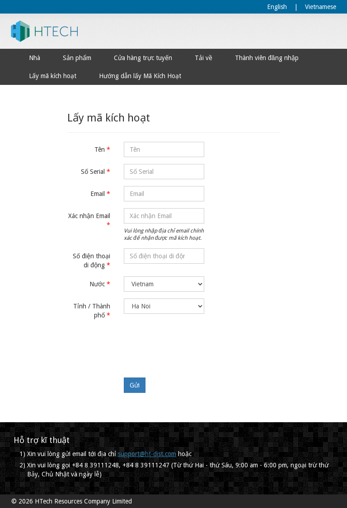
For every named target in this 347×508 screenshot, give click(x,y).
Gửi (135, 385)
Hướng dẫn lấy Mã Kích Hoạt (140, 75)
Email (97, 193)
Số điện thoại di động (91, 260)
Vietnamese (320, 6)
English (277, 6)
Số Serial (93, 171)
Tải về (203, 57)
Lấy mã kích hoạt (52, 75)
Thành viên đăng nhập (267, 57)
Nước (97, 284)
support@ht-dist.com (147, 453)
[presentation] (192, 344)
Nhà (34, 57)
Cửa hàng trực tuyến (143, 57)
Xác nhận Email (89, 215)
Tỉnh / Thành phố (91, 311)
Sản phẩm (77, 57)
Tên (99, 149)
